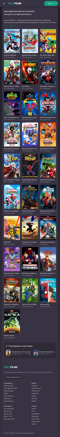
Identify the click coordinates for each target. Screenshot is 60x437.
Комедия (34, 385)
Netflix (34, 424)
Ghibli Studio (36, 421)
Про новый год (9, 396)
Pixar (33, 411)
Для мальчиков (9, 419)
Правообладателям (12, 377)
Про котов (7, 398)
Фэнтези (34, 398)
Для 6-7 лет (8, 416)
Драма (34, 396)
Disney (34, 408)
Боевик (34, 401)
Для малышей (8, 408)
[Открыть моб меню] (4, 3)
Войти (50, 3)
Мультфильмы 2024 (10, 388)
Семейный (35, 393)
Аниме (6, 393)
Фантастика (35, 391)
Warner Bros (35, 419)
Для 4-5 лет (8, 414)
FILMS (14, 3)
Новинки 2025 (8, 385)
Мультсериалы (9, 391)
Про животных (9, 401)
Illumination (35, 416)
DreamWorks (36, 414)
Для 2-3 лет (8, 411)
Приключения (36, 388)
